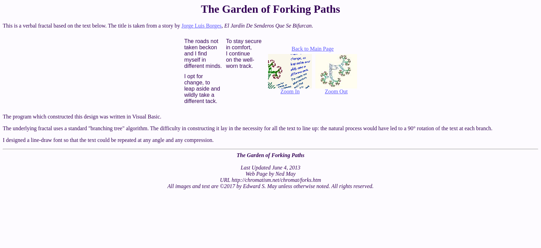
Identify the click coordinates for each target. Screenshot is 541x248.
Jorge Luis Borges (201, 26)
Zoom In (290, 89)
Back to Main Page (313, 49)
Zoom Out (336, 89)
